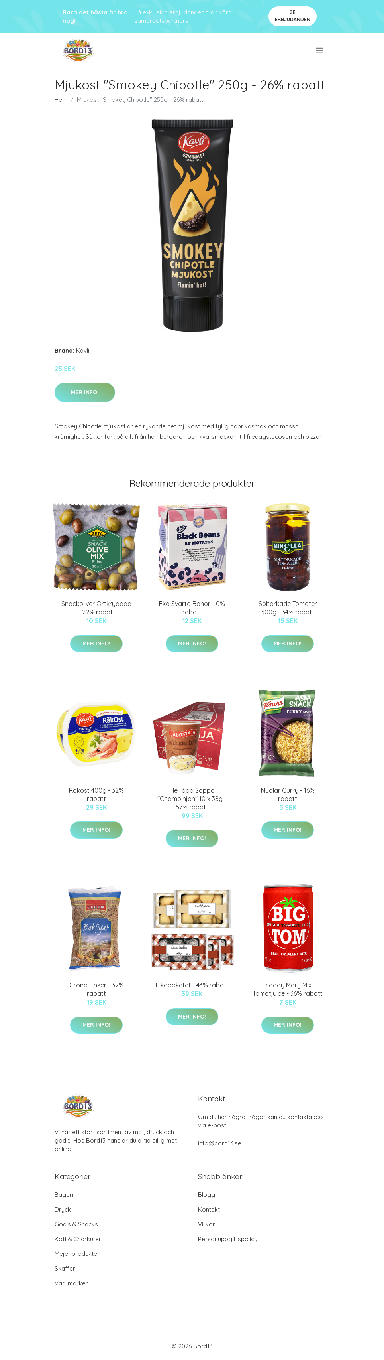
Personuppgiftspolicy (227, 1239)
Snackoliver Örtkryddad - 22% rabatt (96, 608)
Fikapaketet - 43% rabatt (192, 985)
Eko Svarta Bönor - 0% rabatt (192, 608)
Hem (61, 99)
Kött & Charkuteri (78, 1239)
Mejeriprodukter (77, 1253)
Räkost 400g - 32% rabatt (96, 794)
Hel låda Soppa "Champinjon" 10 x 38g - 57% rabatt (192, 798)
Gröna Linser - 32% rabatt (96, 989)
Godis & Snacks (76, 1224)
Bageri (64, 1194)
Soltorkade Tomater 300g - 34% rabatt (288, 608)
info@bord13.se (219, 1143)
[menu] (320, 51)
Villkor (206, 1224)
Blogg (206, 1194)
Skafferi (65, 1268)
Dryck (63, 1209)
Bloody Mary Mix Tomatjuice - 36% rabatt (288, 989)
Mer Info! (85, 392)
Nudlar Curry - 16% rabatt (288, 794)
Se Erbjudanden (292, 15)
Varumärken (72, 1283)
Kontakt (209, 1209)
